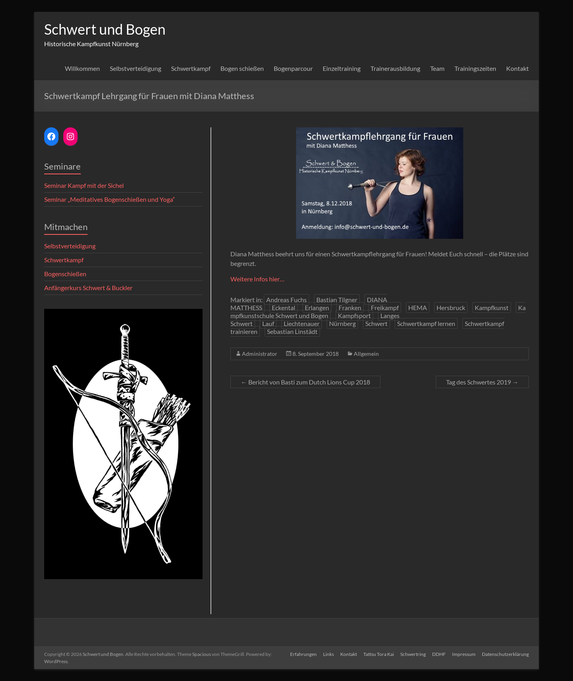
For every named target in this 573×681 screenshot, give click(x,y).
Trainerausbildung (395, 68)
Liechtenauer (302, 323)
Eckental (283, 307)
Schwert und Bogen (105, 29)
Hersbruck (451, 307)
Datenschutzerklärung (505, 654)
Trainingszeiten (475, 68)
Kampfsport (354, 315)
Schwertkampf (190, 68)
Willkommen (82, 68)
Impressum (464, 654)
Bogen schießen (242, 68)
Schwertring (413, 654)
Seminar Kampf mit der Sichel (84, 185)
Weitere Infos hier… (257, 279)
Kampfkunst (492, 307)
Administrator (259, 353)
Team (437, 68)
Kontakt (517, 68)
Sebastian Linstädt (292, 331)
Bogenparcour (293, 68)
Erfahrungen (303, 654)
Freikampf (385, 307)
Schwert (376, 323)
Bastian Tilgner (336, 299)
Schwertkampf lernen (426, 323)
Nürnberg (342, 323)
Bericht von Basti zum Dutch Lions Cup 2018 (305, 382)
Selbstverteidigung (135, 68)
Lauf (268, 323)
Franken (350, 307)
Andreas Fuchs (286, 299)
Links (328, 654)
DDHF (439, 654)
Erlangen (317, 307)
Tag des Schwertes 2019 (482, 382)
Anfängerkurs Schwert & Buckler (88, 287)
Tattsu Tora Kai (378, 654)
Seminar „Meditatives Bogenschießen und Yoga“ (109, 199)
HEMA (417, 307)
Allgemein (366, 353)
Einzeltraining (342, 68)
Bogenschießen (65, 273)
